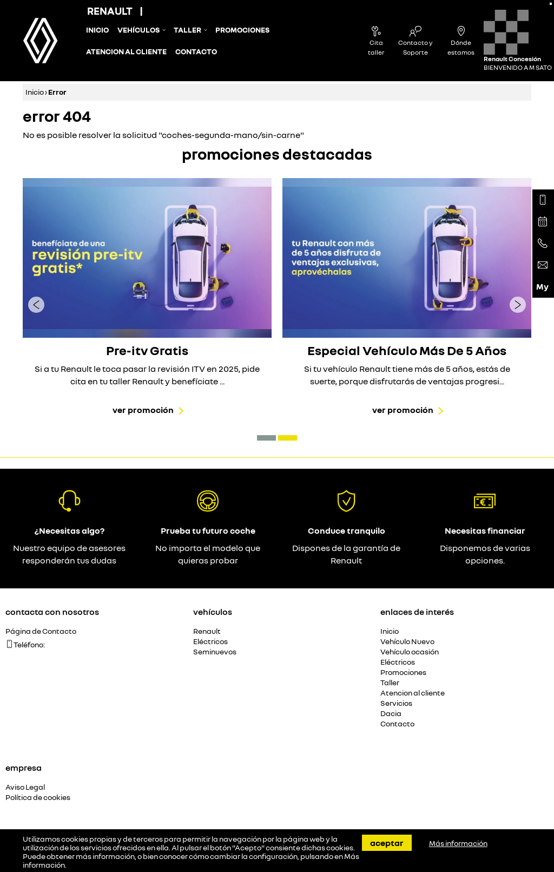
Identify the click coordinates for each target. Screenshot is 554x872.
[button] (266, 437)
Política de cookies (37, 798)
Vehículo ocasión (409, 652)
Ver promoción (143, 409)
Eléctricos (210, 642)
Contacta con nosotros (52, 611)
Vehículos (138, 29)
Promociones (242, 29)
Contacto (196, 51)
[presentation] (36, 304)
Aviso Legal (25, 787)
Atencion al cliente (126, 51)
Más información (458, 843)
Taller (187, 29)
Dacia (390, 714)
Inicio (97, 29)
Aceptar (387, 842)
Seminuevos (214, 652)
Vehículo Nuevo (407, 642)
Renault (207, 631)
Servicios (396, 703)
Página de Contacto (40, 631)
